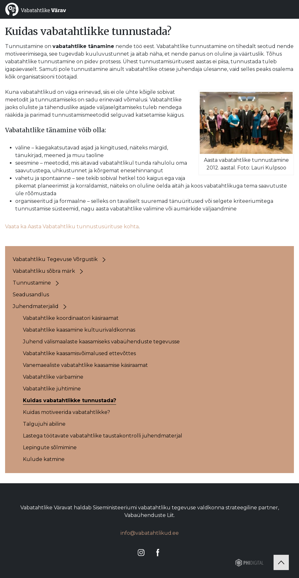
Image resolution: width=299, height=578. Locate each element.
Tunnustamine (32, 283)
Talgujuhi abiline (44, 424)
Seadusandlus (31, 295)
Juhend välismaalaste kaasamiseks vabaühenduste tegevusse (101, 342)
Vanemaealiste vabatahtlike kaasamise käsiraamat (85, 365)
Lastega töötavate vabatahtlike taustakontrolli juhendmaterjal (102, 436)
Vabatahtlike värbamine (53, 377)
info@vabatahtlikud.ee (150, 533)
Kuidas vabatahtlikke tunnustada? (69, 400)
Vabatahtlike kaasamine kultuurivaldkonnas (79, 330)
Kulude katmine (44, 459)
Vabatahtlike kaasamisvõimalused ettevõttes (79, 353)
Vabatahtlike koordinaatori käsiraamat (71, 318)
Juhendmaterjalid (36, 306)
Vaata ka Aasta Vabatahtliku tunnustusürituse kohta (72, 227)
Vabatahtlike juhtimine (52, 389)
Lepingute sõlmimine (50, 447)
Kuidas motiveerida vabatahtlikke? (66, 412)
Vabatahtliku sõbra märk (44, 271)
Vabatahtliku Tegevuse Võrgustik (55, 259)
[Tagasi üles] (281, 562)
